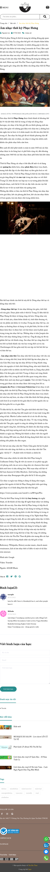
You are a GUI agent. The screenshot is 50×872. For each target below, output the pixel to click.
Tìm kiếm (3, 855)
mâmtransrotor (27, 789)
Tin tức (3, 708)
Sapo (29, 869)
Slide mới (17, 726)
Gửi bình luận (8, 689)
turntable (29, 793)
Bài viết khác (6, 717)
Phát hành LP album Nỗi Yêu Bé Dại (27, 747)
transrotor (19, 793)
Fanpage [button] (25, 844)
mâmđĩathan (14, 789)
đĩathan (3, 789)
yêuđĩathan (5, 797)
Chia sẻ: (2, 577)
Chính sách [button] (25, 838)
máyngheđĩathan (6, 793)
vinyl (37, 793)
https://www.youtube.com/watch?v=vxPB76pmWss (21, 493)
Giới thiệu (12, 855)
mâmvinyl (38, 789)
